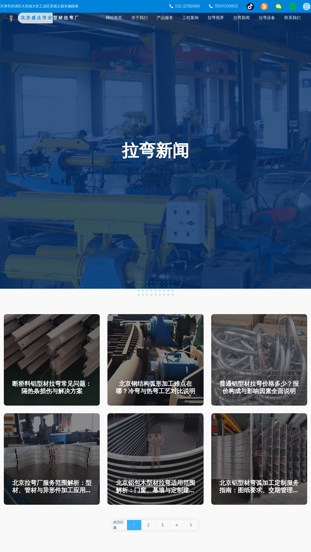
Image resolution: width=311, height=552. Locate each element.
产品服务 (165, 23)
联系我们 (292, 23)
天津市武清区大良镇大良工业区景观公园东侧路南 (39, 6)
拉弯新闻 (241, 23)
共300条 (118, 525)
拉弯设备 (267, 23)
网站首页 (114, 23)
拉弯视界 (216, 23)
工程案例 (190, 23)
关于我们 (139, 23)
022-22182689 (184, 6)
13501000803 (223, 6)
